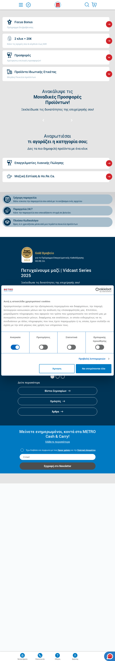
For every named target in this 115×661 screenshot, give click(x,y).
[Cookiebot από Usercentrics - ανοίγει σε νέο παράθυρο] (97, 290)
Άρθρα (57, 411)
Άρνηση (56, 368)
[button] (52, 376)
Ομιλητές (57, 401)
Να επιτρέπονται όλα (93, 368)
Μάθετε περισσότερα (57, 441)
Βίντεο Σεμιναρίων (57, 390)
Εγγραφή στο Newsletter (57, 466)
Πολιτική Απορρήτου (86, 450)
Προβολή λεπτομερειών (92, 358)
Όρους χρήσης (64, 450)
